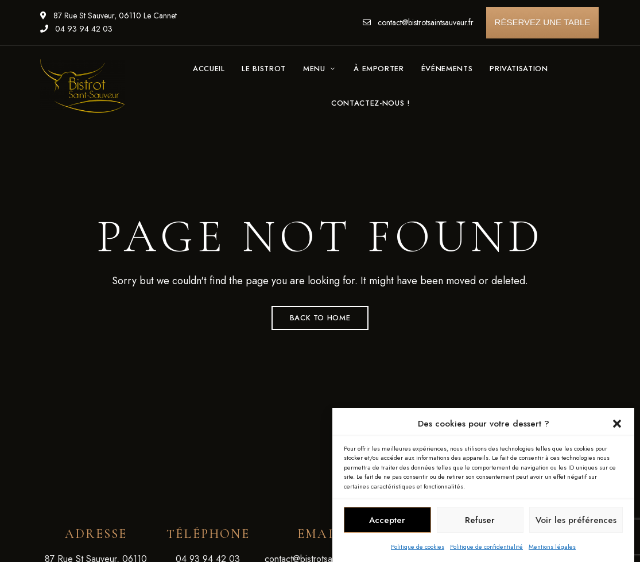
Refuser (480, 521)
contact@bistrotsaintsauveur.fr (418, 22)
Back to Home (320, 317)
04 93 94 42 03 (76, 28)
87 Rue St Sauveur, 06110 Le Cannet (108, 15)
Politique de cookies (417, 547)
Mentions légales (552, 547)
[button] (617, 425)
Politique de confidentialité (486, 547)
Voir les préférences (576, 521)
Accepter (387, 521)
